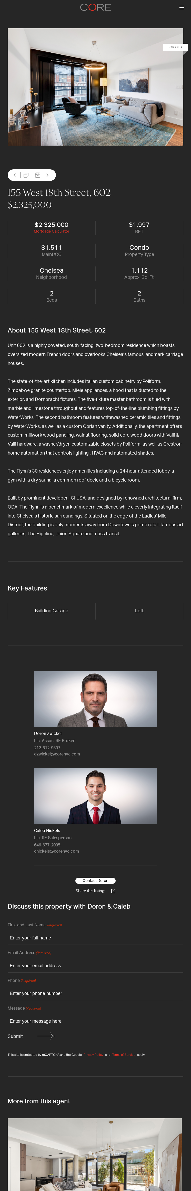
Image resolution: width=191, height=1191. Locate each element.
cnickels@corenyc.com (56, 851)
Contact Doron (95, 881)
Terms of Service (123, 1054)
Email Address (29, 953)
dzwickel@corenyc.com (57, 754)
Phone (22, 981)
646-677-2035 (47, 845)
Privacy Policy (93, 1054)
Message (24, 1009)
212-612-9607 (47, 748)
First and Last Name (35, 925)
